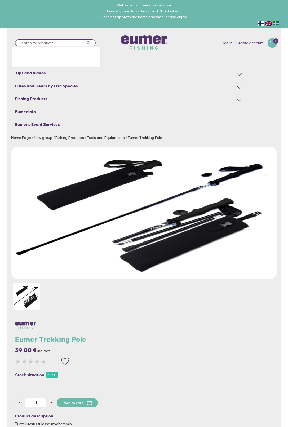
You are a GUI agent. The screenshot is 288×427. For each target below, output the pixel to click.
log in (227, 43)
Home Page (21, 137)
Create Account (250, 43)
